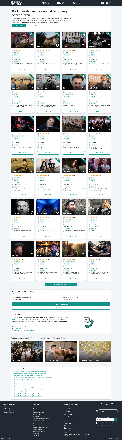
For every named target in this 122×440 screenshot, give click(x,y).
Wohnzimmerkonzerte (38, 407)
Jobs (65, 420)
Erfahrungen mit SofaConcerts (71, 416)
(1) (95, 224)
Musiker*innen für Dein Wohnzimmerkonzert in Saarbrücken (31, 372)
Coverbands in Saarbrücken (22, 392)
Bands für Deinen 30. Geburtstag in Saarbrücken (28, 394)
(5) (18, 182)
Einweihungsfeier (37, 433)
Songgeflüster (67, 409)
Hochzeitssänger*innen (39, 412)
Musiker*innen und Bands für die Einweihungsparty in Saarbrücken (33, 378)
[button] (108, 3)
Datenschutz (103, 439)
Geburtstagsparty (37, 409)
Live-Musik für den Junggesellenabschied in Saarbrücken (30, 374)
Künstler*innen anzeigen (61, 304)
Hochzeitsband (36, 411)
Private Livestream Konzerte (40, 427)
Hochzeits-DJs (36, 414)
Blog (65, 418)
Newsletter (66, 425)
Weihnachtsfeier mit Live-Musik (41, 418)
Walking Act (36, 435)
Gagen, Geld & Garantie (8, 411)
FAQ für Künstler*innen (8, 407)
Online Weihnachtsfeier (39, 420)
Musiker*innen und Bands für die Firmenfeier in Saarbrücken (31, 390)
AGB (109, 439)
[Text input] (105, 419)
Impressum (97, 439)
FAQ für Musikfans (7, 409)
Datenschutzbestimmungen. (104, 425)
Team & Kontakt (68, 414)
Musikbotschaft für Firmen (39, 422)
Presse (65, 421)
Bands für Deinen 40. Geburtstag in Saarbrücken (28, 396)
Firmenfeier (36, 416)
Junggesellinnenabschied (39, 431)
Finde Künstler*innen (19, 26)
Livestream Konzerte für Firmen (41, 426)
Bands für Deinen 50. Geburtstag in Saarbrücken (28, 382)
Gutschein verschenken (8, 412)
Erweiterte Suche (61, 308)
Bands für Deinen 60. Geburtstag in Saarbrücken (28, 384)
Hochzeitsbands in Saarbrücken (23, 380)
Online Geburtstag (37, 429)
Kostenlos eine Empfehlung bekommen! (25, 330)
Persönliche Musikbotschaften (40, 424)
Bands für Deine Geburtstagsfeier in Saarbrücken (28, 376)
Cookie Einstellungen (116, 439)
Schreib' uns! (17, 328)
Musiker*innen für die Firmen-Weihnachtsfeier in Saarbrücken (31, 388)
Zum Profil (23, 69)
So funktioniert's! (32, 26)
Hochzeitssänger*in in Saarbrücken (24, 386)
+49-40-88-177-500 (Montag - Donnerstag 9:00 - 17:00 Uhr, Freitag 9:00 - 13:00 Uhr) (77, 434)
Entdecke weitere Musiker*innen (61, 284)
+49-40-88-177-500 (20, 326)
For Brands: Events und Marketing (72, 407)
